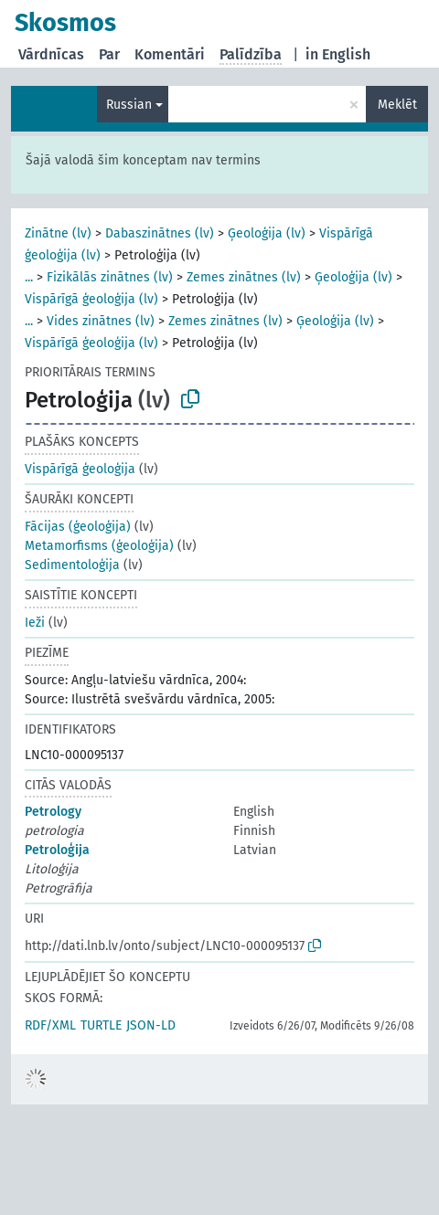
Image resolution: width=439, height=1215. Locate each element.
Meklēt (397, 104)
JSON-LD (151, 1025)
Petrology (53, 811)
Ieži (35, 622)
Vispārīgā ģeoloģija (80, 469)
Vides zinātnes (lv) (101, 321)
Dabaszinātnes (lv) (159, 233)
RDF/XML (50, 1025)
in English (337, 54)
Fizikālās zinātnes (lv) (110, 277)
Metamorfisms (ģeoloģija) (99, 546)
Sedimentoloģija (72, 565)
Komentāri (169, 54)
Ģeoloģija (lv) (266, 233)
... (29, 277)
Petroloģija (57, 850)
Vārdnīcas (51, 54)
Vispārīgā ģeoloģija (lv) (91, 299)
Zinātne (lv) (58, 233)
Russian (129, 104)
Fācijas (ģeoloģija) (78, 526)
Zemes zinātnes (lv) (244, 277)
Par (109, 54)
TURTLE (101, 1025)
